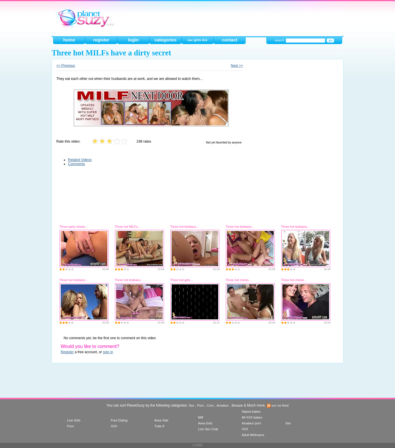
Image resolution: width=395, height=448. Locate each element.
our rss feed (278, 405)
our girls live (198, 40)
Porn (200, 405)
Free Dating (119, 420)
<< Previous (65, 66)
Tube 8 (159, 426)
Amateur (222, 405)
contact (229, 39)
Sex (191, 405)
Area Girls (205, 423)
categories (165, 39)
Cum (210, 405)
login (133, 39)
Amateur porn (251, 423)
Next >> (237, 66)
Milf (200, 417)
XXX (114, 426)
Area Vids (161, 420)
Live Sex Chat (208, 429)
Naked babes (251, 411)
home (69, 39)
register (101, 39)
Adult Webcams (253, 435)
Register (67, 352)
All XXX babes (252, 417)
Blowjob (237, 405)
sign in (108, 352)
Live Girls (74, 420)
